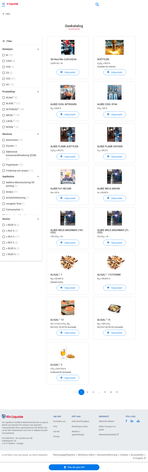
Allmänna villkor (86, 455)
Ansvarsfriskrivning (107, 455)
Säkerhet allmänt (106, 421)
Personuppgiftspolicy (64, 455)
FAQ (55, 426)
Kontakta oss (59, 421)
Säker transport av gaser (107, 428)
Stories (56, 436)
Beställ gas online (80, 426)
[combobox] (97, 4)
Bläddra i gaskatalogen (78, 433)
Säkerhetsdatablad (109, 434)
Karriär (56, 431)
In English (139, 458)
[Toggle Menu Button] (4, 4)
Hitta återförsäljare (80, 421)
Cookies (124, 455)
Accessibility (137, 455)
